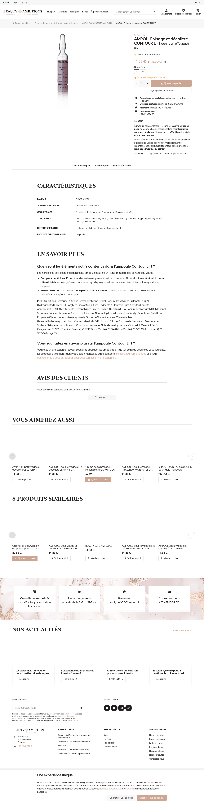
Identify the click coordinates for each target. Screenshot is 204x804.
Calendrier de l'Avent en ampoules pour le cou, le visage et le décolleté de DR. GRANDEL (28, 547)
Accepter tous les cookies (151, 798)
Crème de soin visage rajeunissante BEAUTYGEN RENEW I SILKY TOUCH (99, 468)
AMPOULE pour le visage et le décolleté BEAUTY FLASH (65, 468)
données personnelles (110, 789)
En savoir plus (102, 166)
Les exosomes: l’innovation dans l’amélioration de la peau (33, 672)
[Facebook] (107, 708)
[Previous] (12, 456)
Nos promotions (156, 751)
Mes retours (63, 746)
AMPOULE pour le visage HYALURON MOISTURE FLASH (138, 468)
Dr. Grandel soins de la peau (66, 23)
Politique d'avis (156, 747)
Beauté (46, 23)
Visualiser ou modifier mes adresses (73, 750)
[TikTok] (128, 708)
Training (107, 739)
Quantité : (139, 67)
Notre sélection (110, 747)
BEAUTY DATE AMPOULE (98, 546)
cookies (151, 782)
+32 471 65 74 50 (147, 114)
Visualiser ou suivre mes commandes (74, 742)
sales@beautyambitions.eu (131, 354)
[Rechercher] (154, 12)
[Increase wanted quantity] (147, 83)
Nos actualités (36, 629)
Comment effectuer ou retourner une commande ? (74, 736)
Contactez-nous (156, 759)
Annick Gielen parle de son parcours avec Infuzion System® (122, 672)
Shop (37, 23)
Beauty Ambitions (21, 23)
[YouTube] (114, 708)
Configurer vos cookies (121, 798)
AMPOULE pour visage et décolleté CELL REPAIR (26, 468)
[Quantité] (142, 83)
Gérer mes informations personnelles (74, 754)
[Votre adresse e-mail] (48, 708)
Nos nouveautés (156, 755)
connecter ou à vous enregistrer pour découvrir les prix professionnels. (77, 358)
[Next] (191, 456)
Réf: (135, 121)
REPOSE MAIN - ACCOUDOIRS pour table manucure (175, 468)
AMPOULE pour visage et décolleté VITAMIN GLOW (63, 547)
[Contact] (7, 2)
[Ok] (81, 708)
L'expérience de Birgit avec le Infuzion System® (77, 672)
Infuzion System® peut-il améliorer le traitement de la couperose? (169, 672)
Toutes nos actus (182, 631)
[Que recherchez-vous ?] (135, 12)
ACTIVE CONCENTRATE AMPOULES (97, 23)
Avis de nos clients (122, 166)
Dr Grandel (139, 35)
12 (143, 72)
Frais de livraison (156, 743)
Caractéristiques (81, 166)
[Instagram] (121, 708)
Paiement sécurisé (157, 739)
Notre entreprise (156, 735)
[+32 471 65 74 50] (21, 2)
